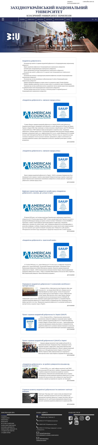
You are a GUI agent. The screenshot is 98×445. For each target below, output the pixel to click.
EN (95, 19)
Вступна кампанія (7, 423)
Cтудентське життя (7, 430)
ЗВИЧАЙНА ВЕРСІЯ (88, 1)
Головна (22, 19)
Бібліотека (40, 19)
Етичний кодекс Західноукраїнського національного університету (40, 68)
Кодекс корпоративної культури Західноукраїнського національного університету (43, 70)
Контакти (49, 19)
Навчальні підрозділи (8, 425)
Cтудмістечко (6, 432)
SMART (68, 19)
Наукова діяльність (7, 427)
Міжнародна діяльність (9, 429)
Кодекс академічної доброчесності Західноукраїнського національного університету (44, 66)
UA (92, 19)
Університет (31, 19)
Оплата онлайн (59, 19)
